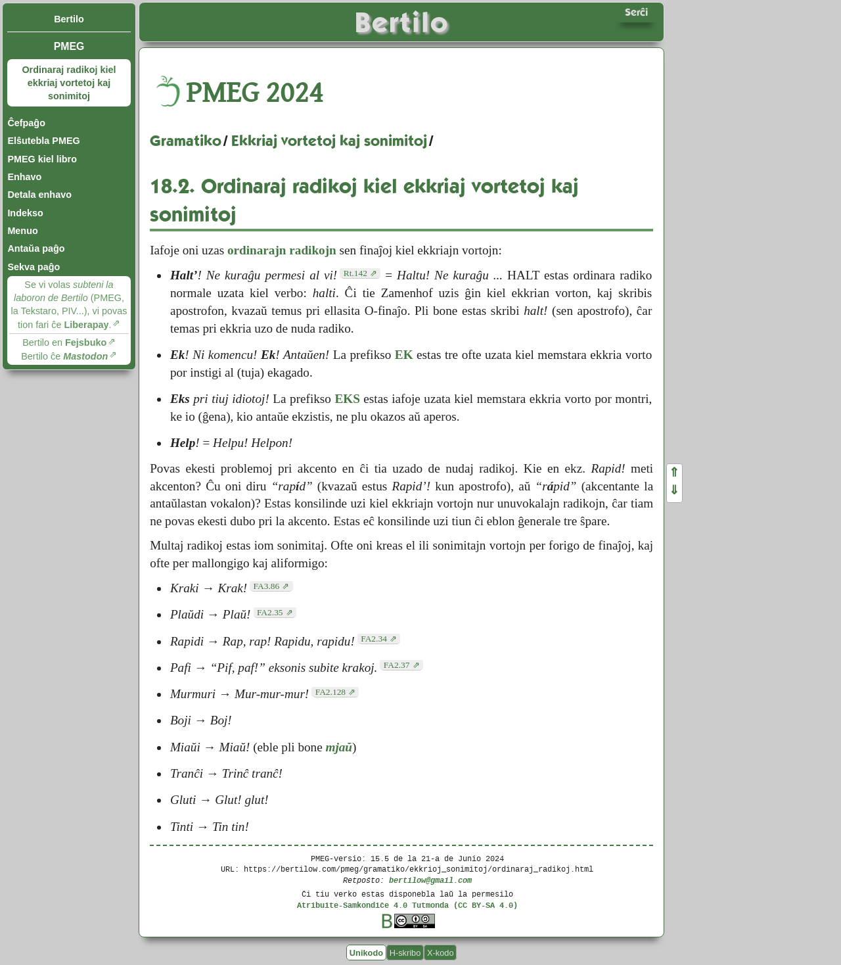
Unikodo (366, 953)
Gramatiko (185, 140)
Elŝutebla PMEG (43, 140)
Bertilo (69, 19)
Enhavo (24, 177)
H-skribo (405, 953)
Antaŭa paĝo (35, 248)
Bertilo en (64, 342)
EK (404, 355)
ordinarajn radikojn (281, 250)
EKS (346, 399)
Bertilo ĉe (64, 356)
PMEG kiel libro (42, 159)
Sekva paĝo (33, 267)
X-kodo (440, 953)
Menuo (22, 230)
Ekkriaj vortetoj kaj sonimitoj (329, 140)
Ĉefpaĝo (26, 123)
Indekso (25, 213)
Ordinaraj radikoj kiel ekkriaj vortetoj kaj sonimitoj (69, 82)
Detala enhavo (39, 194)
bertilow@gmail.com (430, 880)
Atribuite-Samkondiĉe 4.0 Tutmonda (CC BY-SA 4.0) (407, 905)
